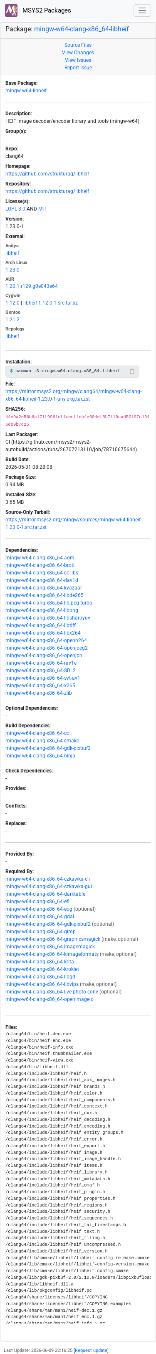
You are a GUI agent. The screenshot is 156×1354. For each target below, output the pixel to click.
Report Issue (78, 68)
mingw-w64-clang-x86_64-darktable (45, 894)
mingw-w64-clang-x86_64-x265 (40, 685)
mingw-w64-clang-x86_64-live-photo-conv (51, 992)
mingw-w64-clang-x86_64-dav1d (41, 580)
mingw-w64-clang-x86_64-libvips (42, 984)
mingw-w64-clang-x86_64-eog (38, 909)
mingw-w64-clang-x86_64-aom (39, 558)
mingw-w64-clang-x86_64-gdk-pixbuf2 (48, 748)
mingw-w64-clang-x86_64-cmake (42, 741)
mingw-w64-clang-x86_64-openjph (43, 655)
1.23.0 (12, 270)
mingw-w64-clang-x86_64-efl (37, 901)
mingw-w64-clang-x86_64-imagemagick (50, 947)
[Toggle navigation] (142, 10)
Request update (91, 1350)
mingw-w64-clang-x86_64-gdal (39, 917)
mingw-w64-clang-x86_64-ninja (40, 756)
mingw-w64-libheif (26, 91)
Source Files (78, 45)
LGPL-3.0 (15, 209)
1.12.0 (12, 303)
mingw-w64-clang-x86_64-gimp (40, 932)
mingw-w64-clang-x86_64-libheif (81, 29)
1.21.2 (12, 320)
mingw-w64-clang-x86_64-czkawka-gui (48, 886)
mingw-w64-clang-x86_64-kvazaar (43, 588)
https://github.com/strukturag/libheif (47, 174)
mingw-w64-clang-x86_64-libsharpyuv (47, 618)
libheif (12, 253)
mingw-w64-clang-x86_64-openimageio (49, 999)
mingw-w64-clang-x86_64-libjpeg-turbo (48, 603)
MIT (42, 209)
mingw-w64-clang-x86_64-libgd (40, 977)
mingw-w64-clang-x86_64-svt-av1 (42, 678)
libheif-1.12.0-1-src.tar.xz (50, 303)
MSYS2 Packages (38, 10)
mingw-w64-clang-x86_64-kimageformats (52, 954)
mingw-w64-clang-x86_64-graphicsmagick (52, 939)
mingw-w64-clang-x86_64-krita (39, 962)
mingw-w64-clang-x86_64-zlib (38, 693)
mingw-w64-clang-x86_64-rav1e (41, 663)
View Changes (78, 53)
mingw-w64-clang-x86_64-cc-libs (41, 573)
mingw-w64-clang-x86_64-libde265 (44, 595)
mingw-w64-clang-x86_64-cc (37, 733)
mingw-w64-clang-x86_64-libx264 (43, 633)
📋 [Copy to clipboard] (132, 371)
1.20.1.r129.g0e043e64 (31, 286)
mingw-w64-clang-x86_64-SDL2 (40, 670)
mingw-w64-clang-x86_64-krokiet (42, 969)
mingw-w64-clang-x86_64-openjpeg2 (46, 648)
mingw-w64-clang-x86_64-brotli (40, 565)
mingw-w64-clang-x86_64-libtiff (40, 625)
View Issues (78, 60)
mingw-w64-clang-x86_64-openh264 (46, 640)
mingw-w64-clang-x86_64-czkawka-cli (47, 879)
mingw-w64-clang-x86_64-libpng (41, 610)
